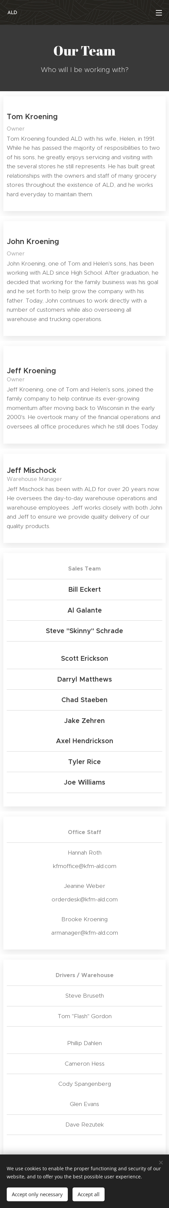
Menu (159, 12)
